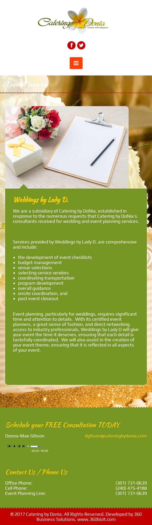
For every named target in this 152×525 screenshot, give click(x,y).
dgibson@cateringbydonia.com (116, 435)
